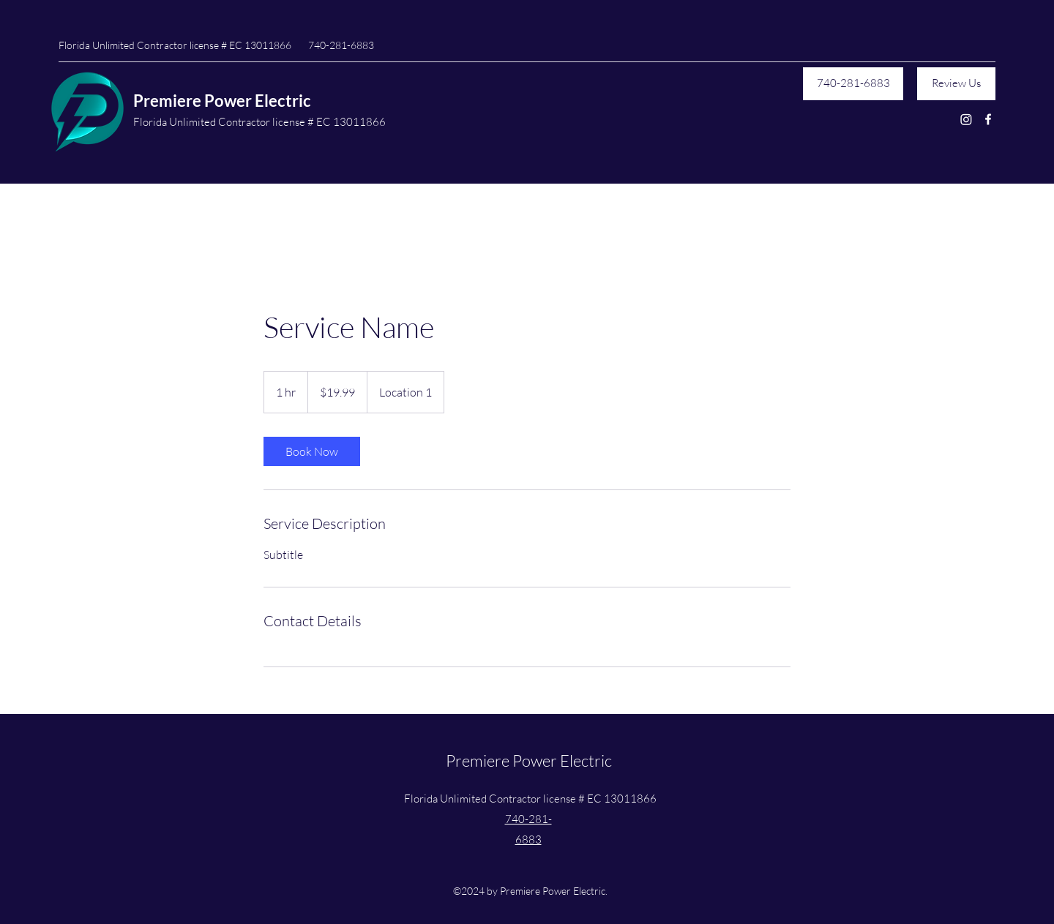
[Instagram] (966, 119)
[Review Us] (956, 83)
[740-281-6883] (853, 83)
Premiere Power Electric (222, 100)
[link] (312, 451)
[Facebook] (988, 119)
